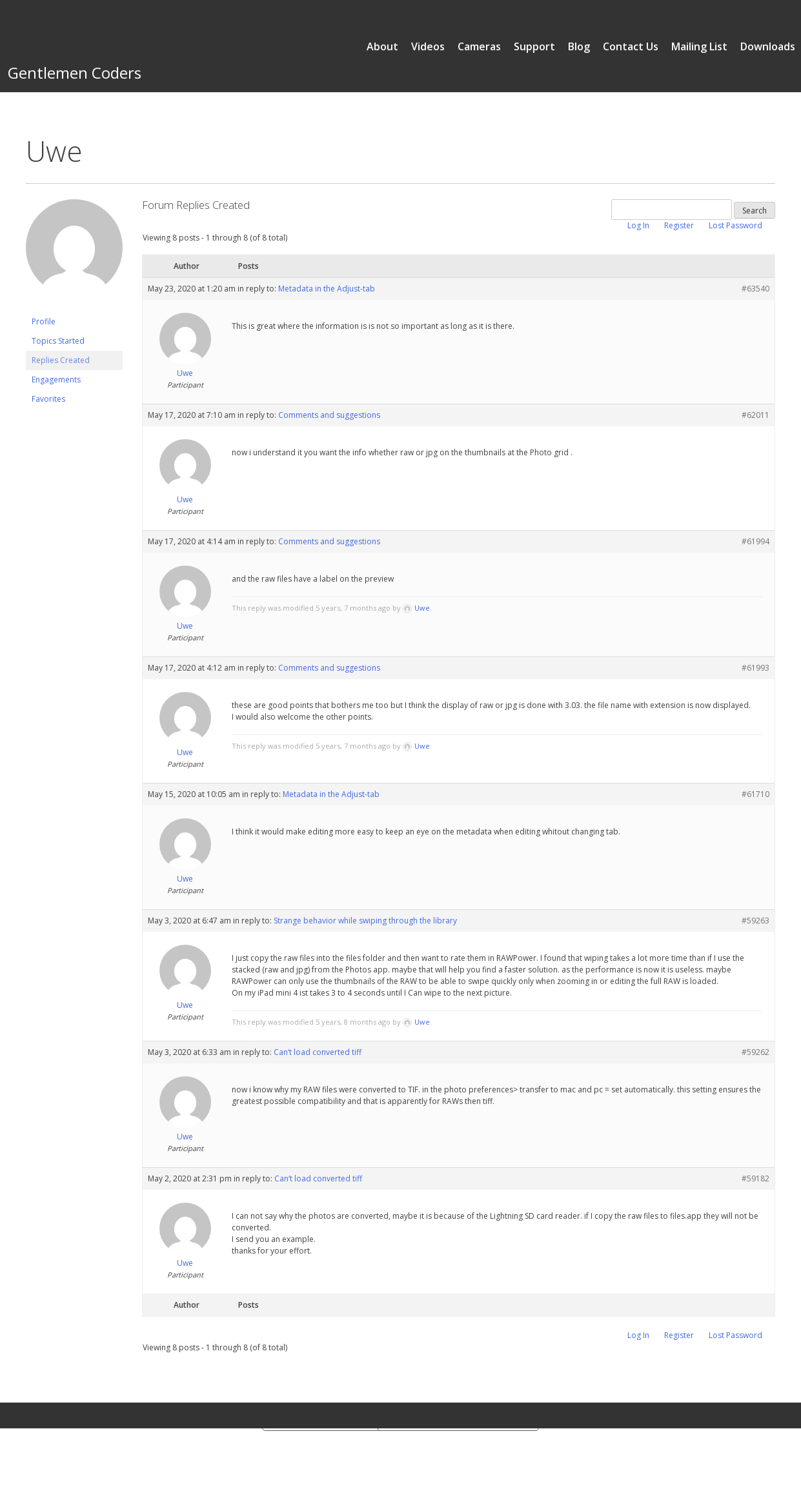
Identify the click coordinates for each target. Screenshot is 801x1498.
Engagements (56, 379)
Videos (428, 46)
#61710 (755, 794)
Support (534, 46)
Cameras (479, 46)
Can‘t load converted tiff (317, 1052)
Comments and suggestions (329, 414)
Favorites (48, 398)
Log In (638, 225)
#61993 (755, 667)
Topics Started (58, 340)
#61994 (755, 541)
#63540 (755, 288)
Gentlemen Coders (74, 72)
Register (679, 225)
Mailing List (699, 46)
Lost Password (735, 225)
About (382, 46)
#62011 (755, 414)
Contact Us (630, 46)
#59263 (755, 920)
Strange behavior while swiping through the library (365, 920)
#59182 (755, 1178)
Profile (44, 321)
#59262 (755, 1052)
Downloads (767, 46)
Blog (579, 46)
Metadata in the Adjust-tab (326, 288)
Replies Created (61, 360)
